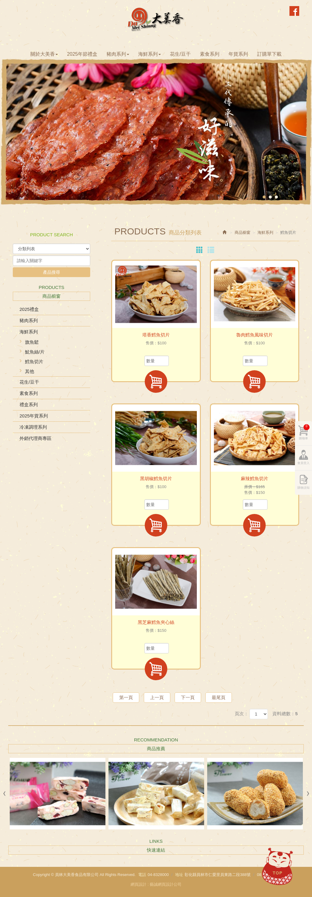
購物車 (304, 432)
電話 (142, 874)
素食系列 (29, 393)
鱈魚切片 (34, 361)
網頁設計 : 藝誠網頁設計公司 (156, 884)
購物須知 (303, 487)
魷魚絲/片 (34, 351)
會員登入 (303, 463)
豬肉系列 (29, 320)
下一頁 (188, 697)
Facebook (294, 11)
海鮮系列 (29, 331)
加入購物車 (156, 381)
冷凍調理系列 (33, 427)
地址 (179, 874)
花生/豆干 (29, 382)
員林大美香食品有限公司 (156, 19)
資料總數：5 (285, 713)
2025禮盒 (29, 309)
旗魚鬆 (32, 342)
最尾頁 (218, 697)
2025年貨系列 (34, 415)
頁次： (241, 713)
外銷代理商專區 (35, 438)
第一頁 (126, 697)
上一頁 (157, 697)
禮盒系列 (29, 404)
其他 (29, 371)
